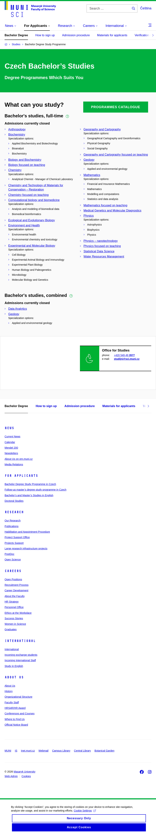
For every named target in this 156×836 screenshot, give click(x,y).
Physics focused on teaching (102, 246)
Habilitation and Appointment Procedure (27, 531)
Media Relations (14, 464)
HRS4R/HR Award (15, 708)
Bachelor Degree (16, 35)
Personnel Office (14, 607)
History (9, 691)
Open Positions (13, 579)
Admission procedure (76, 35)
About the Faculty (15, 596)
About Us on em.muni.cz (19, 458)
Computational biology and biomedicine (34, 200)
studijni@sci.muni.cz (126, 359)
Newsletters (11, 453)
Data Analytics (17, 308)
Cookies (26, 776)
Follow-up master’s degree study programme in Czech (35, 489)
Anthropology (17, 129)
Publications (12, 526)
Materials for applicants (112, 35)
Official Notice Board (16, 724)
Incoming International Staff (20, 660)
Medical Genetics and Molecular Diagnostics (112, 210)
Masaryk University (24, 771)
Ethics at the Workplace (18, 612)
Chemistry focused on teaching (28, 194)
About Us (14, 677)
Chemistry (14, 170)
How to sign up (45, 35)
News (9, 428)
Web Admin (11, 776)
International (20, 641)
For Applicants (21, 476)
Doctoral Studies (14, 500)
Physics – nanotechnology (101, 240)
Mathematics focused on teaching (105, 205)
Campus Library (61, 750)
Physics (89, 215)
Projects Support (14, 543)
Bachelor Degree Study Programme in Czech (30, 484)
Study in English (14, 666)
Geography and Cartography (102, 129)
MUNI (8, 750)
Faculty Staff (12, 702)
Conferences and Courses (20, 713)
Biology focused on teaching (26, 164)
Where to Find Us (15, 719)
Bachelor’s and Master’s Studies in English (29, 495)
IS (16, 750)
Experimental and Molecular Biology (31, 245)
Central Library (82, 750)
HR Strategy (12, 601)
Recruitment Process (16, 584)
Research (14, 512)
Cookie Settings (85, 814)
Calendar (10, 442)
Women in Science (15, 623)
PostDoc (9, 554)
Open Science (13, 559)
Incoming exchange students (21, 654)
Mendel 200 (11, 447)
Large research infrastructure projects (26, 548)
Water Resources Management (104, 256)
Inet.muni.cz (28, 750)
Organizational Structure (18, 696)
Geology (89, 159)
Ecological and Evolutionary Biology (31, 220)
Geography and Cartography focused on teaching (116, 154)
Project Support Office (17, 537)
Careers (13, 571)
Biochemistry (16, 134)
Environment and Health (24, 225)
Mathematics (92, 175)
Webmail (44, 750)
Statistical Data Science (99, 251)
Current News (12, 436)
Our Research (13, 520)
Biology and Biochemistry (24, 159)
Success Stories (14, 618)
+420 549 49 (124, 355)
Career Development (16, 590)
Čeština (145, 8)
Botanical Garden (104, 750)
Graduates (11, 629)
